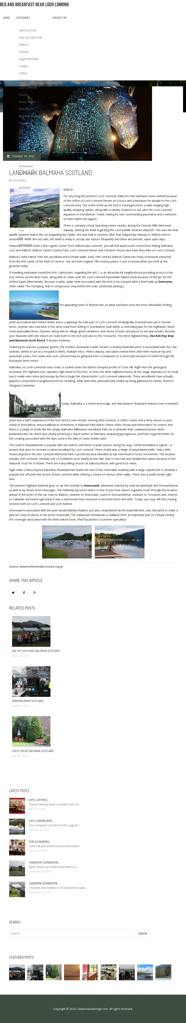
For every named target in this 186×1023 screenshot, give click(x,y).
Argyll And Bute (29, 59)
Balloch (23, 44)
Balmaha (24, 80)
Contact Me (59, 18)
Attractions (26, 152)
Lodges (23, 66)
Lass (22, 130)
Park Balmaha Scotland (27, 701)
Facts (22, 180)
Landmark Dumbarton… (44, 883)
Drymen (24, 195)
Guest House (27, 102)
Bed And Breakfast (31, 116)
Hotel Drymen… (39, 800)
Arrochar (24, 187)
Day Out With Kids (30, 37)
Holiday (23, 52)
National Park (27, 30)
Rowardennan (28, 159)
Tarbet (23, 73)
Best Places (26, 109)
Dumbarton (26, 173)
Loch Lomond (28, 87)
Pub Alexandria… (40, 842)
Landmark (25, 223)
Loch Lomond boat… (41, 821)
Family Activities (29, 145)
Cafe (22, 209)
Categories (23, 18)
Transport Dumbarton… (44, 862)
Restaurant (26, 166)
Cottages (25, 216)
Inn (21, 237)
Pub (21, 230)
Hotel (22, 137)
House (23, 94)
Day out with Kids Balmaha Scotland (36, 651)
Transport (25, 123)
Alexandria (25, 245)
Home (6, 18)
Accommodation (29, 202)
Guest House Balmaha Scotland (32, 751)
